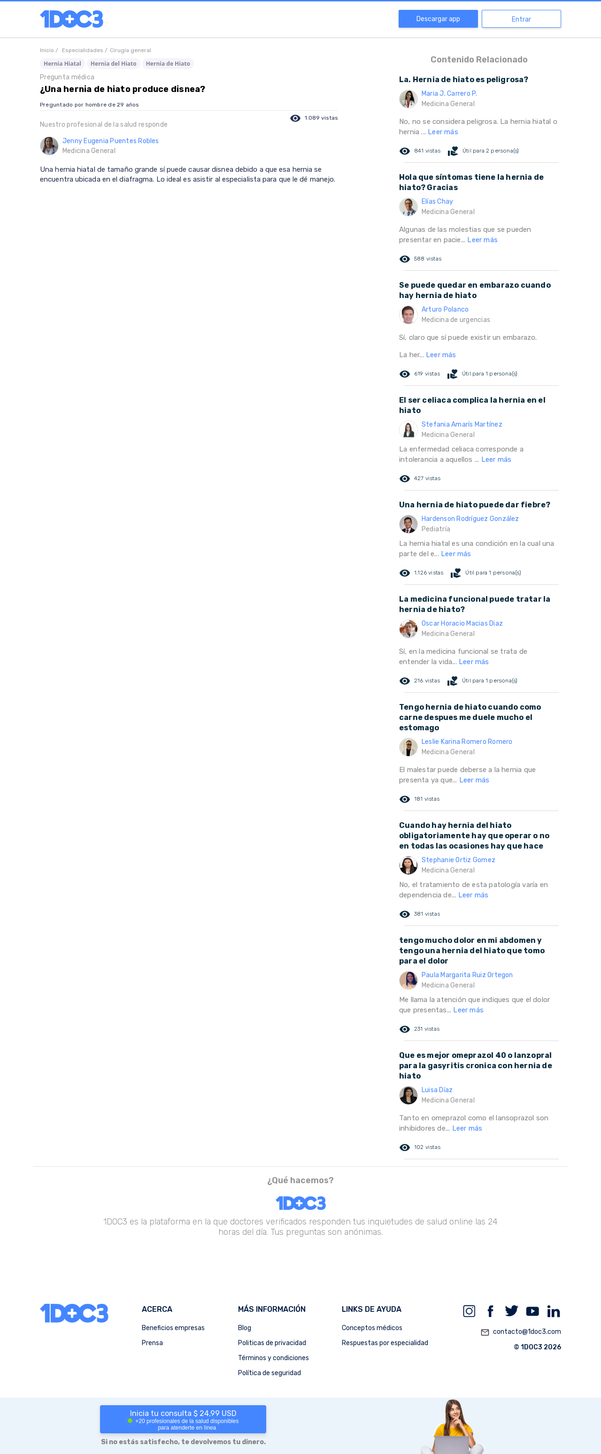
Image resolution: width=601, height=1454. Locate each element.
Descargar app (438, 19)
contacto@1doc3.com (520, 1332)
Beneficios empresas (173, 1328)
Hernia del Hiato (114, 64)
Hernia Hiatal (62, 64)
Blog (244, 1328)
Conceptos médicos (372, 1328)
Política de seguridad (269, 1373)
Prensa (152, 1343)
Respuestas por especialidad (385, 1343)
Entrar (521, 19)
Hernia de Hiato (168, 64)
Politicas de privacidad (272, 1343)
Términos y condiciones (273, 1358)
